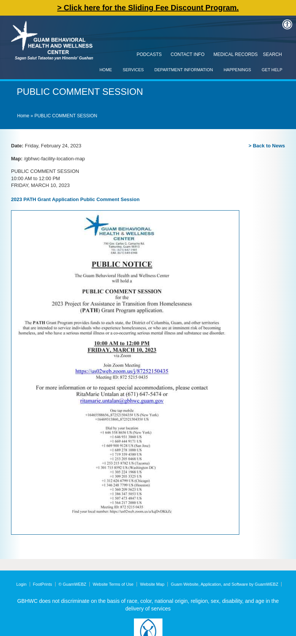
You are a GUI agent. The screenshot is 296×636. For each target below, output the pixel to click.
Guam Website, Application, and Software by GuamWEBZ (224, 584)
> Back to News (266, 146)
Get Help (272, 69)
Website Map (152, 584)
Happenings (237, 69)
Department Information (183, 69)
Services (133, 69)
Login (21, 584)
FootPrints (42, 584)
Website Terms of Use (113, 584)
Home (105, 69)
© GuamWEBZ (72, 584)
